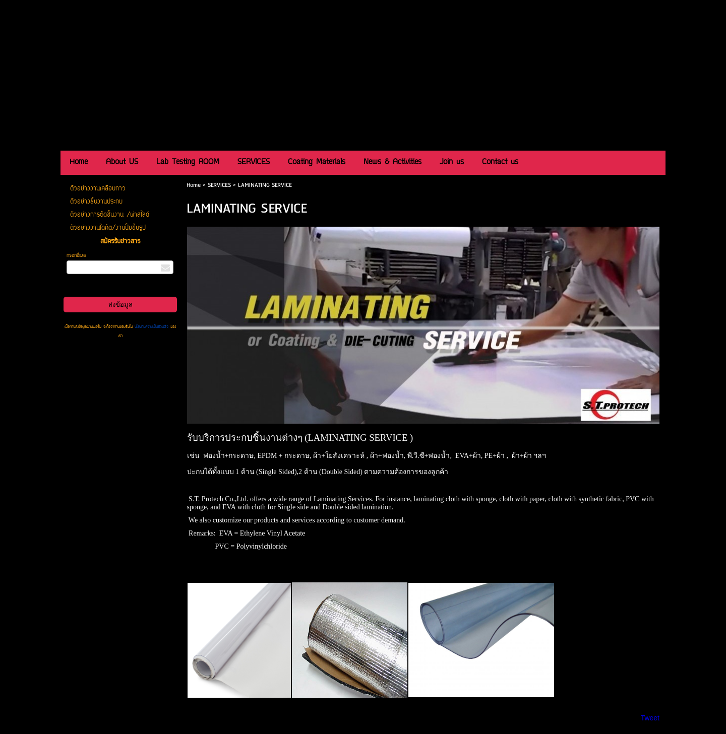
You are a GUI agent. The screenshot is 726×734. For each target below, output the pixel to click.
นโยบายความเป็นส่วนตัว (151, 327)
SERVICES (219, 185)
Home (194, 185)
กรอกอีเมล (76, 255)
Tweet (650, 718)
